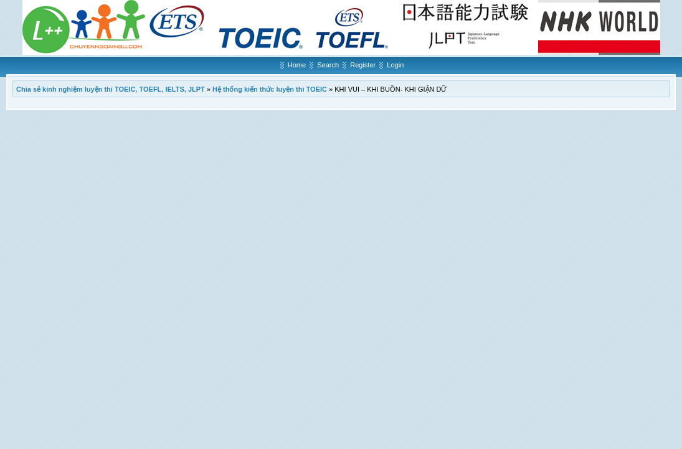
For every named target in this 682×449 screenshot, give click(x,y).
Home (297, 65)
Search (328, 65)
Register (363, 65)
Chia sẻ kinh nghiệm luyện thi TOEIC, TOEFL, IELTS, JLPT (110, 89)
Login (395, 65)
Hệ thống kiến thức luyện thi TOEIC (269, 89)
